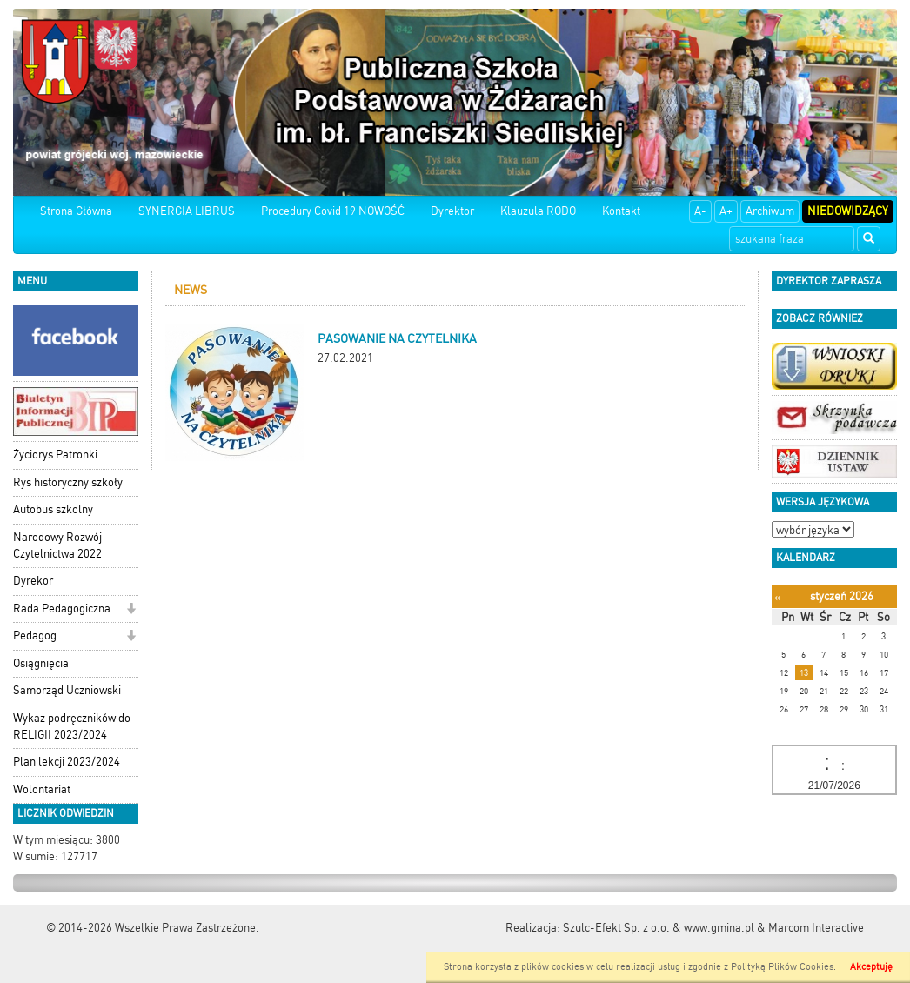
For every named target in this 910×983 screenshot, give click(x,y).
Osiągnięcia (41, 663)
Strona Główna (76, 210)
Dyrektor (452, 210)
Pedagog (35, 635)
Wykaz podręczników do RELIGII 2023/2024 (71, 726)
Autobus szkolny (53, 509)
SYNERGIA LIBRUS (186, 210)
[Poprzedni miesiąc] (777, 597)
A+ (726, 210)
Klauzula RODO (538, 210)
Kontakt (621, 210)
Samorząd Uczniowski (67, 690)
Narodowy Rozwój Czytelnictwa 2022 (57, 545)
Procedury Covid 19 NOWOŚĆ (333, 210)
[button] (131, 610)
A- (700, 210)
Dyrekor (33, 580)
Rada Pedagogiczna (61, 608)
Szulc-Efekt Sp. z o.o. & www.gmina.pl (658, 927)
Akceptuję (871, 967)
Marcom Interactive (816, 927)
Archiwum (770, 210)
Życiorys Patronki (55, 454)
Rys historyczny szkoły (68, 482)
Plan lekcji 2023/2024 (66, 761)
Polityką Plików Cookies (782, 967)
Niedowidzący (847, 210)
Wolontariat (41, 789)
